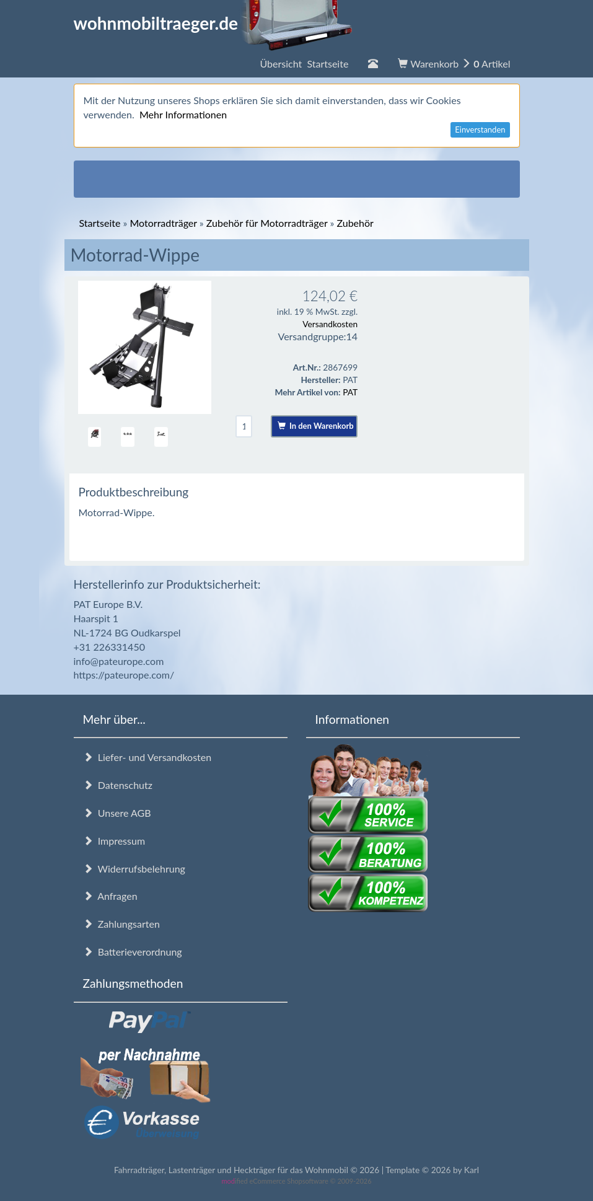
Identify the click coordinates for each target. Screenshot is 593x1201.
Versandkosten (330, 324)
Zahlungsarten (121, 924)
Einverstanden (480, 129)
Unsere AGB (117, 813)
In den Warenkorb (316, 426)
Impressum (114, 841)
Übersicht (304, 63)
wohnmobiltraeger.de (213, 22)
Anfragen (110, 896)
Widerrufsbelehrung (134, 868)
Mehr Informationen (183, 114)
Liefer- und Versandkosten (147, 757)
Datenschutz (117, 785)
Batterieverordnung (132, 951)
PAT (350, 392)
